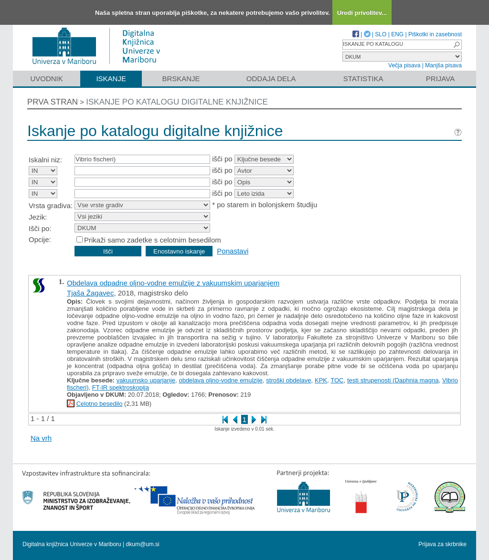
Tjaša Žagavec (90, 293)
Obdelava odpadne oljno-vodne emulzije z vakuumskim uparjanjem (173, 283)
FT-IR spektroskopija (120, 387)
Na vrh (41, 438)
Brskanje (181, 78)
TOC (336, 380)
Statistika (363, 78)
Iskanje (111, 78)
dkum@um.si (142, 544)
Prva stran (52, 101)
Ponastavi (232, 251)
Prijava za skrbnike (442, 544)
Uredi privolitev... (362, 12)
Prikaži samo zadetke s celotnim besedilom (152, 240)
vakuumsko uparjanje (146, 380)
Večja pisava (404, 65)
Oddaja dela (271, 78)
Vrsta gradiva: (51, 205)
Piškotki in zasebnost (435, 34)
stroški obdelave (288, 380)
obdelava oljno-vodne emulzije (220, 380)
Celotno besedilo (99, 403)
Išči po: (40, 228)
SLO (380, 34)
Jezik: (38, 217)
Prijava (440, 78)
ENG (397, 34)
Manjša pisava (443, 65)
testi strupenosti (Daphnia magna (393, 380)
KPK (321, 380)
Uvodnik (46, 78)
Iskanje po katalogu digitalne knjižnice (177, 101)
